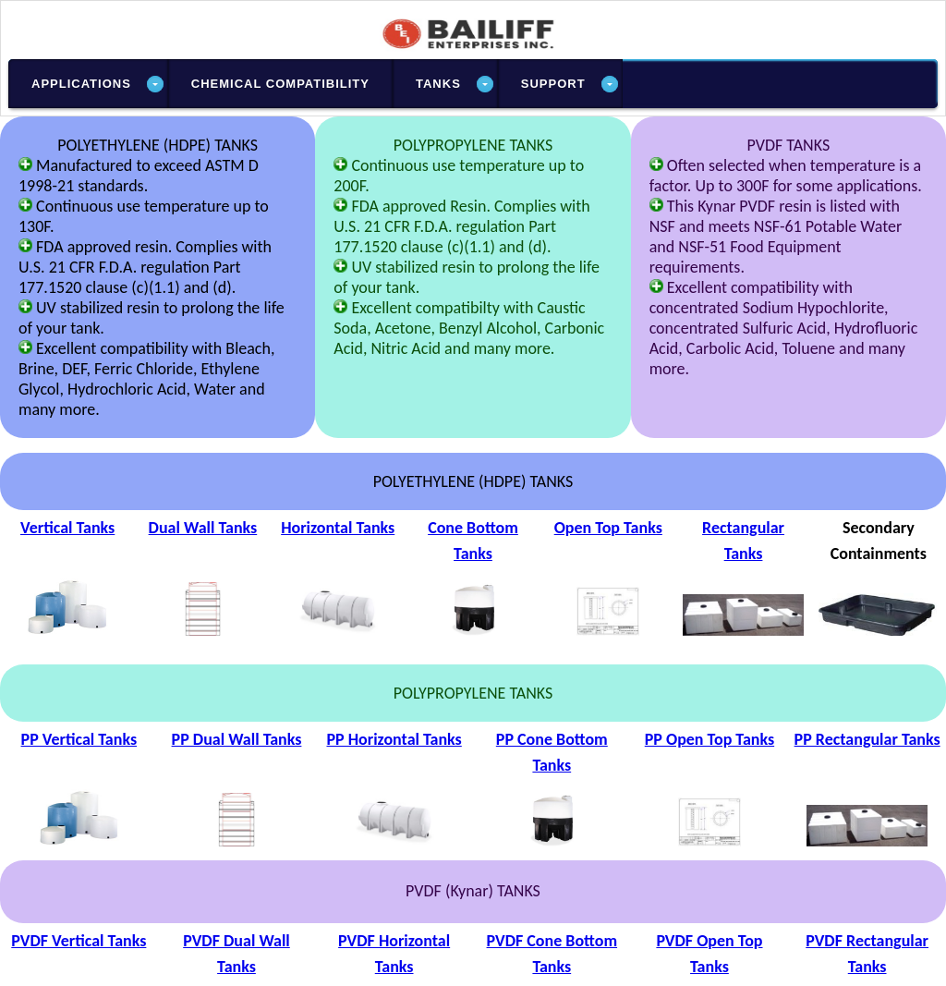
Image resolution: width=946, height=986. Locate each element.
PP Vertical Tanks (79, 739)
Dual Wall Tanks (203, 527)
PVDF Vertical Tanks (78, 941)
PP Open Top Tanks (709, 739)
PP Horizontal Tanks (393, 739)
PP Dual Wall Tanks (237, 739)
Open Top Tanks (608, 527)
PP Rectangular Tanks (867, 739)
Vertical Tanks (67, 527)
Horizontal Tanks (337, 527)
